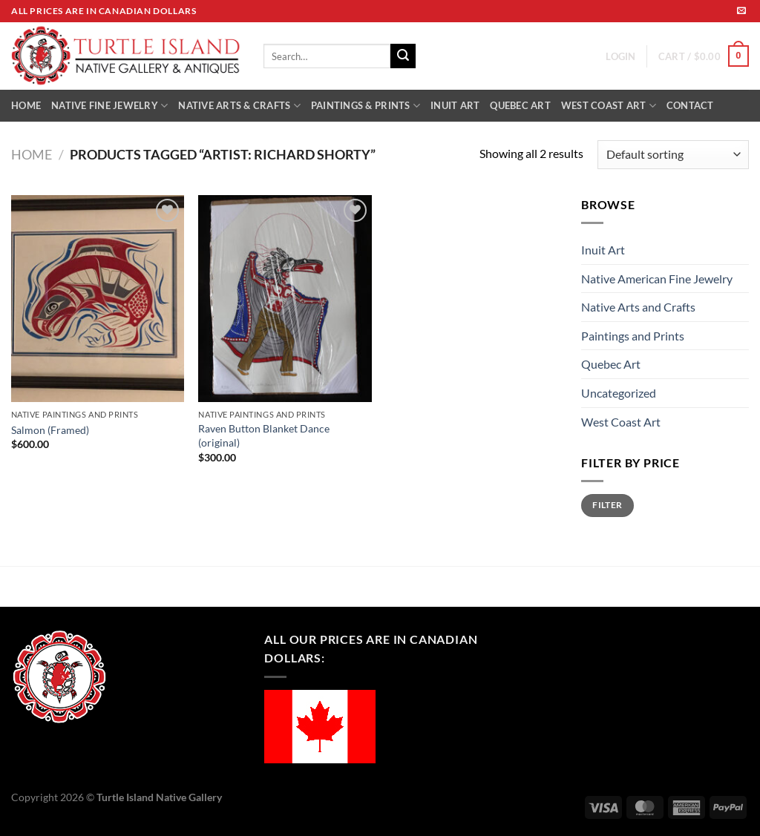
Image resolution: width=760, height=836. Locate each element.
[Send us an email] (741, 11)
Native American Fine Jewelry (657, 278)
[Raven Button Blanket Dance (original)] (284, 298)
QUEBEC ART (520, 105)
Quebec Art (611, 364)
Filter (607, 504)
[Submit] (403, 56)
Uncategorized (618, 393)
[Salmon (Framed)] (97, 298)
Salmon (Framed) (50, 430)
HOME (26, 105)
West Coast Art (621, 422)
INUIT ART (454, 105)
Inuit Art (603, 250)
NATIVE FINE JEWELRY (109, 106)
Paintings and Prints (632, 336)
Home (31, 154)
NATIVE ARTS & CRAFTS (239, 106)
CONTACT (690, 105)
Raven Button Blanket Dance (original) (264, 435)
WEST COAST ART (608, 106)
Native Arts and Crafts (638, 307)
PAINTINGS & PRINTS (365, 106)
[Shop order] (673, 154)
